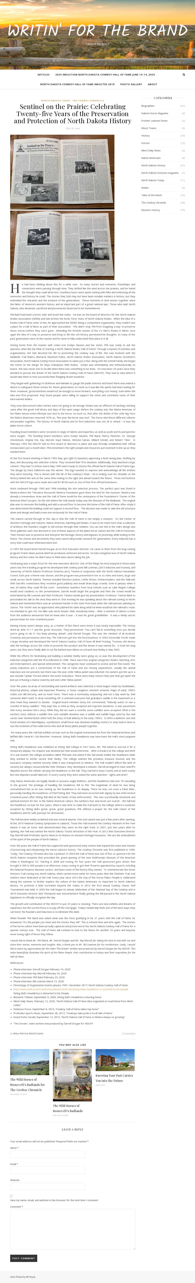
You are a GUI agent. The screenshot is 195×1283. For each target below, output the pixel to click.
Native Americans (151, 157)
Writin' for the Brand (97, 32)
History (145, 135)
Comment (16, 1206)
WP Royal (30, 1276)
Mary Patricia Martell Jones (28, 1033)
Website (15, 1180)
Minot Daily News (151, 150)
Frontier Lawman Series (154, 120)
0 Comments (128, 1033)
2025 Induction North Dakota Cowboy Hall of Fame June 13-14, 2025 (105, 74)
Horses (145, 143)
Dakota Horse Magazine (154, 113)
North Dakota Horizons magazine (159, 172)
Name (14, 1147)
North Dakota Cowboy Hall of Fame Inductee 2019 (77, 84)
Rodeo (145, 187)
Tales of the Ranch (151, 195)
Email (14, 1164)
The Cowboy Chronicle (88, 100)
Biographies (148, 105)
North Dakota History (153, 165)
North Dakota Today (55, 100)
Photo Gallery (131, 84)
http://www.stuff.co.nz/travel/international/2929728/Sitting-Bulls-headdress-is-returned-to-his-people (70, 989)
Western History (150, 210)
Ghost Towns (148, 128)
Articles (44, 74)
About (152, 84)
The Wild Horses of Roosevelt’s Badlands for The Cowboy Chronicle (27, 1085)
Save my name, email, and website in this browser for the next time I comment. (54, 1200)
